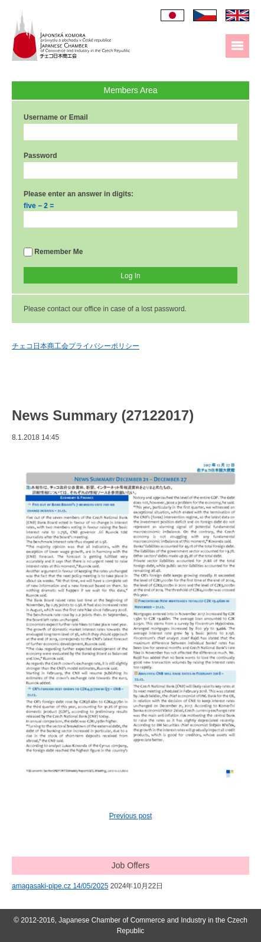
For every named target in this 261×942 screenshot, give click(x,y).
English (237, 15)
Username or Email (56, 117)
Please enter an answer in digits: (78, 194)
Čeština (205, 15)
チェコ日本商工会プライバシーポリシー (75, 346)
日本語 (172, 15)
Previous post (130, 816)
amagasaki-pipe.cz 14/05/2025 (60, 886)
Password (40, 155)
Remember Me (53, 252)
